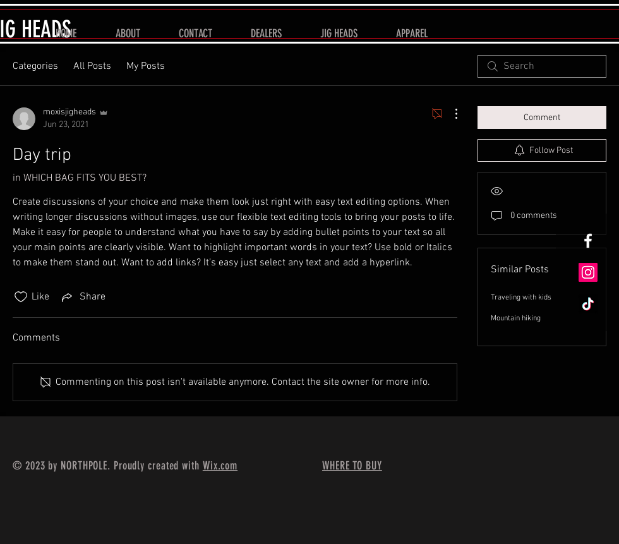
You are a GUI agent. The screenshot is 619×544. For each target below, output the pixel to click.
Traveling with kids (521, 297)
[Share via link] (82, 297)
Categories (35, 66)
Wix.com (220, 466)
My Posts (145, 66)
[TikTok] (588, 303)
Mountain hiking (516, 318)
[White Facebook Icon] (588, 240)
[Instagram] (588, 272)
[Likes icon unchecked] (21, 297)
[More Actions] (449, 113)
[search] (542, 66)
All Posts (92, 66)
